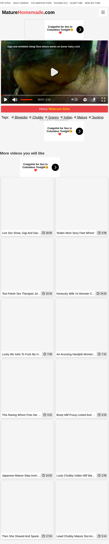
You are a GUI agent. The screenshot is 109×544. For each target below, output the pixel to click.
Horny (54, 109)
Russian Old (60, 3)
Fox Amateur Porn (41, 3)
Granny (51, 117)
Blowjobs (19, 117)
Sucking (95, 117)
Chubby (36, 117)
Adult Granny (21, 3)
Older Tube (76, 3)
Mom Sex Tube (92, 3)
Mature (80, 117)
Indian (66, 117)
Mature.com (28, 12)
